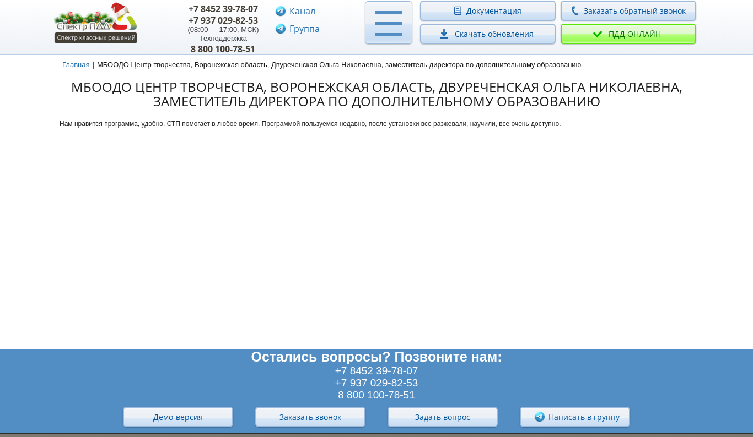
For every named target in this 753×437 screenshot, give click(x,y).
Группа (304, 28)
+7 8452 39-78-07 (223, 9)
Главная (75, 65)
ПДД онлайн (635, 34)
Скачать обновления (494, 34)
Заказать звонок (310, 417)
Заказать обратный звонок (635, 11)
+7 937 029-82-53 (223, 20)
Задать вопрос (442, 417)
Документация (493, 11)
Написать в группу (577, 417)
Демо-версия (178, 417)
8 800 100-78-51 (223, 49)
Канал (302, 11)
